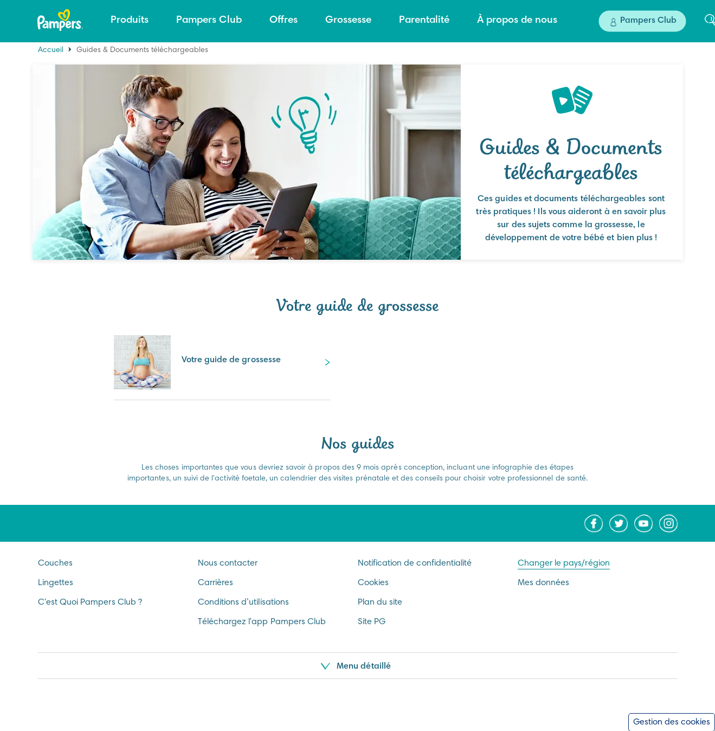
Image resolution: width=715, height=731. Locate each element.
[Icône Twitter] (618, 523)
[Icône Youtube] (643, 523)
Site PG (371, 622)
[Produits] (130, 21)
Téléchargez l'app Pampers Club (262, 622)
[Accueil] (60, 20)
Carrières (216, 583)
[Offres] (283, 21)
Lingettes (56, 583)
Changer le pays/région (564, 563)
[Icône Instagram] (668, 523)
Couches (55, 563)
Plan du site (380, 602)
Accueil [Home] (50, 50)
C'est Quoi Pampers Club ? (90, 602)
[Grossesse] (348, 21)
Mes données (544, 583)
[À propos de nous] (517, 21)
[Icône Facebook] (593, 523)
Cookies (373, 583)
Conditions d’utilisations (243, 602)
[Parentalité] (424, 21)
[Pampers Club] (209, 21)
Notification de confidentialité (415, 563)
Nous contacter (228, 563)
